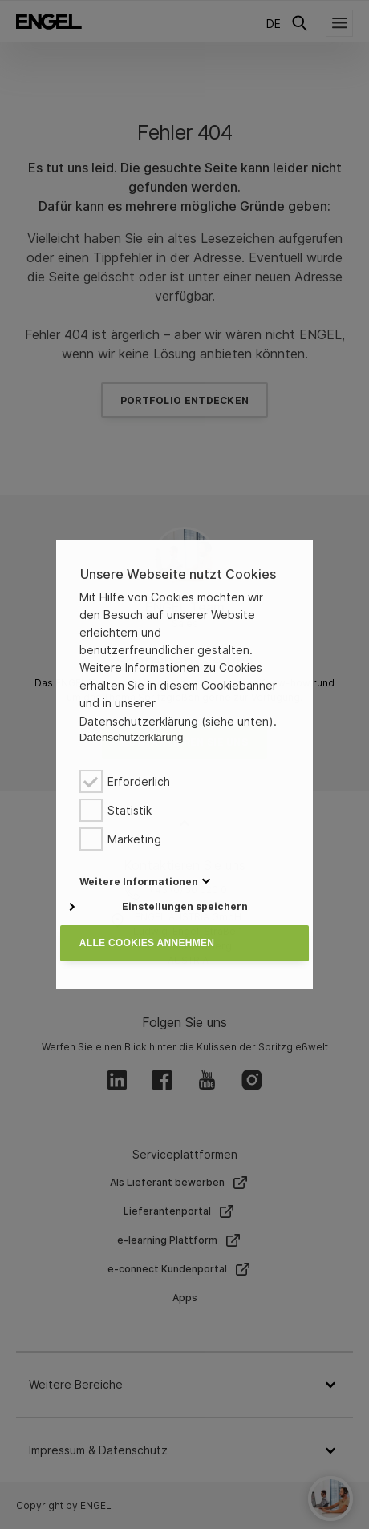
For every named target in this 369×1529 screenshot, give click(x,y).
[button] (138, 881)
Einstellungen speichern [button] (185, 906)
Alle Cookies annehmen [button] (147, 943)
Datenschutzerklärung (131, 737)
